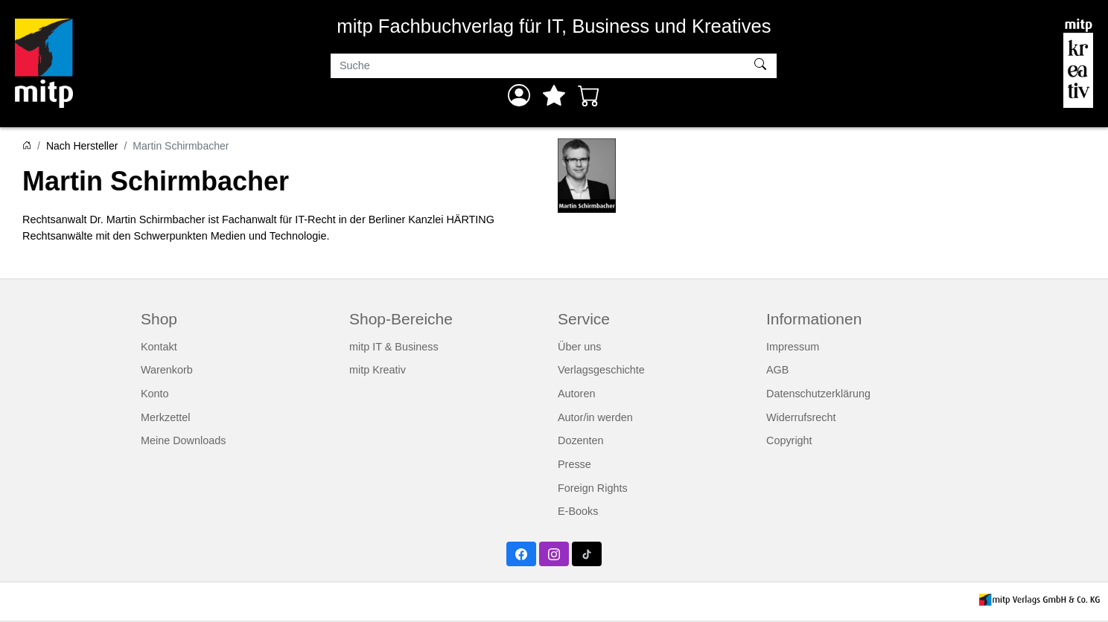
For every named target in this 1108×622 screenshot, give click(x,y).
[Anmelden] (519, 95)
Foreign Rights (593, 488)
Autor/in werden (595, 417)
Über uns (579, 347)
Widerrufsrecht (801, 417)
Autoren (576, 394)
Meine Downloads (183, 440)
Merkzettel (165, 417)
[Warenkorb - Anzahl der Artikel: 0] (589, 95)
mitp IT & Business (394, 347)
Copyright (789, 440)
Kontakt (159, 347)
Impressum (792, 347)
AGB (777, 370)
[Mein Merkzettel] (554, 95)
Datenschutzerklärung (818, 394)
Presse (574, 464)
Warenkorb (167, 370)
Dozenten (581, 440)
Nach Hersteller (82, 146)
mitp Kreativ (377, 370)
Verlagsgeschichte (601, 370)
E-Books (578, 511)
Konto (155, 394)
